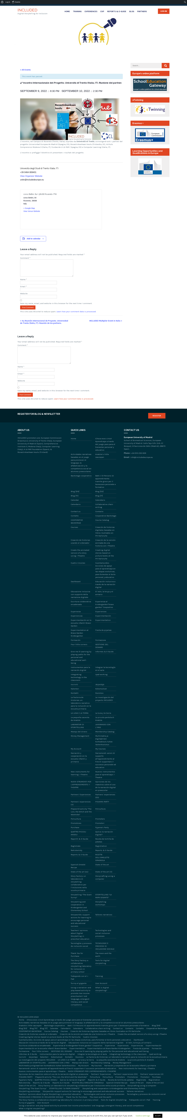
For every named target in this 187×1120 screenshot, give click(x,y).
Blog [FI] (74, 502)
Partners (142, 11)
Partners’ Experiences (81, 801)
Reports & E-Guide (116, 11)
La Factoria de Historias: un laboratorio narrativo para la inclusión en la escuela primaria (81, 709)
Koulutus (99, 699)
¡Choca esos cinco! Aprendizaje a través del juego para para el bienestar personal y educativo (105, 450)
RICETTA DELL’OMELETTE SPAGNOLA (102, 864)
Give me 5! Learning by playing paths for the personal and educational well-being (81, 663)
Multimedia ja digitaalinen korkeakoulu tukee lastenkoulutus (103, 746)
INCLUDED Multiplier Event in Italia (105, 324)
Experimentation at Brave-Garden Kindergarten (79, 639)
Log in (164, 11)
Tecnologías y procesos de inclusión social (81, 951)
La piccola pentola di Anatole (104, 725)
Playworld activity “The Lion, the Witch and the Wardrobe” (81, 818)
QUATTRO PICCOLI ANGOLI (78, 839)
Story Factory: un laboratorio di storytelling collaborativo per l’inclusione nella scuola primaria (79, 889)
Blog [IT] (99, 502)
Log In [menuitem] (7, 2)
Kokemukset (101, 695)
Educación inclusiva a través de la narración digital (105, 591)
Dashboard (76, 588)
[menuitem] (2, 2)
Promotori (99, 829)
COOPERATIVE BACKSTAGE (77, 527)
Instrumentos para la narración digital (80, 675)
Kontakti (75, 699)
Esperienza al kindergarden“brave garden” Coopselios (104, 611)
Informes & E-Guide (104, 658)
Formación (75, 646)
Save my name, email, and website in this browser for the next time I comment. (56, 306)
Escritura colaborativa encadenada (81, 609)
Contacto (99, 518)
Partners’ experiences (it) (81, 809)
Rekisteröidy (76, 856)
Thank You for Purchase (77, 961)
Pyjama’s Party (102, 833)
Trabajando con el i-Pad (79, 983)
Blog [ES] (99, 498)
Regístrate (75, 852)
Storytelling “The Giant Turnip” (81, 902)
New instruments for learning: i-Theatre (80, 779)
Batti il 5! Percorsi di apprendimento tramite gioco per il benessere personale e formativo (105, 488)
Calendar (75, 506)
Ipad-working (101, 681)
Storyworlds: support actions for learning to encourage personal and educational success (81, 926)
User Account (101, 989)
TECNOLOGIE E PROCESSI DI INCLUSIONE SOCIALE (104, 952)
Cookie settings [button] (143, 1116)
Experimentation (103, 626)
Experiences (91, 11)
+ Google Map (29, 208)
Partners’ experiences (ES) (105, 802)
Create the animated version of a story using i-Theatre (80, 559)
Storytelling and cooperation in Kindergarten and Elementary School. (79, 912)
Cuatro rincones (78, 569)
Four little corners (79, 650)
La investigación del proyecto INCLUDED (104, 705)
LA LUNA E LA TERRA (79, 719)
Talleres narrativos (103, 921)
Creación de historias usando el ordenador (80, 547)
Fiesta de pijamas (103, 636)
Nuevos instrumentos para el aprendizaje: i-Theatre (105, 781)
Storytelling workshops (100, 909)
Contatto (75, 522)
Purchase (75, 833)
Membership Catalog (104, 738)
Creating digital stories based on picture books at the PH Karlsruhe (104, 560)
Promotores (76, 829)
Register (157, 422)
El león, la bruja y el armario (104, 599)
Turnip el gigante (78, 989)
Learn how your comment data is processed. (76, 315)
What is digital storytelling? (102, 995)
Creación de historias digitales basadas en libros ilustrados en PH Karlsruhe (105, 537)
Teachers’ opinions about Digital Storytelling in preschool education (80, 940)
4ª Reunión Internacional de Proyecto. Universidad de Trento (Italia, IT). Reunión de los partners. (44, 325)
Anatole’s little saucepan (102, 462)
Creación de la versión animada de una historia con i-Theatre (105, 549)
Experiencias (77, 622)
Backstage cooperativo (81, 482)
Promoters (100, 825)
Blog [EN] (75, 498)
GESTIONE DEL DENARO (101, 652)
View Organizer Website (31, 176)
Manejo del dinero (79, 738)
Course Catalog (102, 526)
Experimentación (103, 622)
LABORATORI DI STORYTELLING (77, 732)
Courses (74, 533)
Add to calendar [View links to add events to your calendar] (34, 239)
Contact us (76, 518)
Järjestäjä (99, 691)
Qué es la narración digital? (104, 839)
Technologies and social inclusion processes (103, 939)
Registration (101, 852)
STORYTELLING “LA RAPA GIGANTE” (103, 902)
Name (23, 282)
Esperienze (76, 618)
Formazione (100, 646)
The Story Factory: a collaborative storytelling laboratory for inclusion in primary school (81, 972)
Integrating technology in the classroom (79, 684)
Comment (25, 258)
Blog (131, 11)
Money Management (80, 742)
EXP (102, 11)
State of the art (102, 871)
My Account (76, 755)
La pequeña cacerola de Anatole (80, 725)
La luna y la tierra (103, 719)
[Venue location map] (80, 209)
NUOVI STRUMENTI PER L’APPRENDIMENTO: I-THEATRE (81, 791)
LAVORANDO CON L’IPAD (103, 732)
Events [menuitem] (16, 2)
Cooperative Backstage (105, 522)
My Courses (100, 755)
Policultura (100, 815)
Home (67, 11)
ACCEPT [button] (158, 1116)
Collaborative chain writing (104, 512)
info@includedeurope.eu (142, 463)
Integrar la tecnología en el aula (105, 675)
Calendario (100, 506)
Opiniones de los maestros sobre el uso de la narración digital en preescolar (105, 792)
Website (24, 296)
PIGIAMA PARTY (102, 808)
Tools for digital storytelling (102, 968)
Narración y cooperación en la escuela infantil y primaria (79, 763)
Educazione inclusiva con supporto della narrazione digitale (80, 601)
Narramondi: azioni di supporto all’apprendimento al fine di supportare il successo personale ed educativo (105, 766)
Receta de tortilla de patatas (104, 846)
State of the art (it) (103, 878)
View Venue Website (31, 211)
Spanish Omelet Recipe (78, 872)
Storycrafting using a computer (105, 883)
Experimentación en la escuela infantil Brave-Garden (81, 629)
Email (23, 289)
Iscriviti (74, 691)
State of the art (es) (79, 878)
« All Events (25, 70)
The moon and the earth (103, 961)
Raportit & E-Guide (79, 845)
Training (77, 11)
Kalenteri (75, 695)
